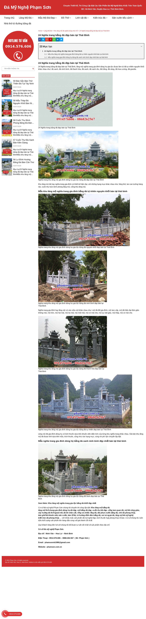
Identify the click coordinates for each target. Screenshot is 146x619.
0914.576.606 (47, 562)
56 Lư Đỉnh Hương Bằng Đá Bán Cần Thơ (23, 160)
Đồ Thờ (65, 17)
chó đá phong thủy (127, 513)
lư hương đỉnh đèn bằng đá (89, 515)
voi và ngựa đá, (108, 515)
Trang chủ (9, 17)
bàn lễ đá (72, 515)
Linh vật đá (81, 17)
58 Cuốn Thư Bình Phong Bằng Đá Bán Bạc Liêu (22, 121)
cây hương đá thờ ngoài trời (50, 513)
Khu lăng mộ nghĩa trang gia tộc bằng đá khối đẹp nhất (72, 503)
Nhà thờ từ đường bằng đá (17, 23)
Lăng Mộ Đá (25, 17)
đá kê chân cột (69, 513)
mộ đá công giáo (132, 510)
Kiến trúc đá (99, 17)
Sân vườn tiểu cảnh (122, 17)
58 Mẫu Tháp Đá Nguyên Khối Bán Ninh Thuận (23, 102)
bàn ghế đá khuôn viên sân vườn (52, 515)
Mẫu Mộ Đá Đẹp (46, 17)
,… (60, 518)
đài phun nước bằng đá (107, 513)
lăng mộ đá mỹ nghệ (124, 515)
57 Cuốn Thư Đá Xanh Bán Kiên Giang (23, 141)
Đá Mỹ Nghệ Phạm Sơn (27, 7)
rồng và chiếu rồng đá (87, 513)
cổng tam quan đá (116, 510)
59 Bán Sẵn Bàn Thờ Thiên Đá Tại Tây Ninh (23, 82)
